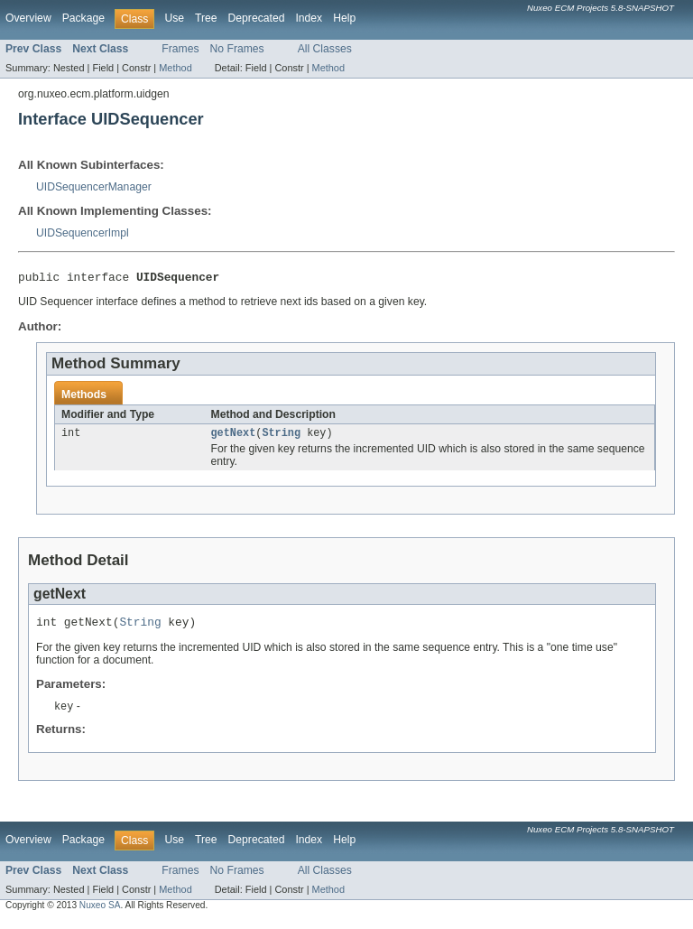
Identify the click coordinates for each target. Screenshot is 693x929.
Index (308, 18)
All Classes (325, 48)
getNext (233, 437)
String (281, 437)
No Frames (237, 48)
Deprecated (256, 18)
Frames (180, 48)
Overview (28, 18)
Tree (206, 18)
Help (344, 18)
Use (174, 18)
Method (175, 67)
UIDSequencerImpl (82, 233)
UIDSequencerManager (94, 187)
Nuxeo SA (100, 913)
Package (83, 18)
